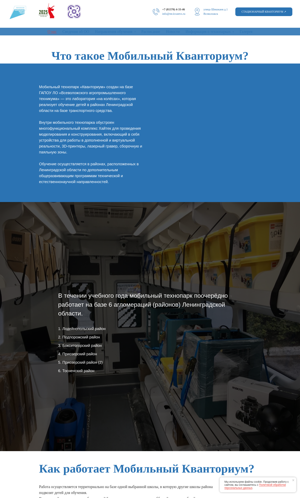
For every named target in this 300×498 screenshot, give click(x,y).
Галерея (246, 31)
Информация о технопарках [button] (209, 31)
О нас (52, 31)
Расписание (150, 31)
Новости (173, 31)
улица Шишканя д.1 (215, 9)
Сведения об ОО (75, 31)
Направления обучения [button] (114, 31)
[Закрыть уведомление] (293, 480)
